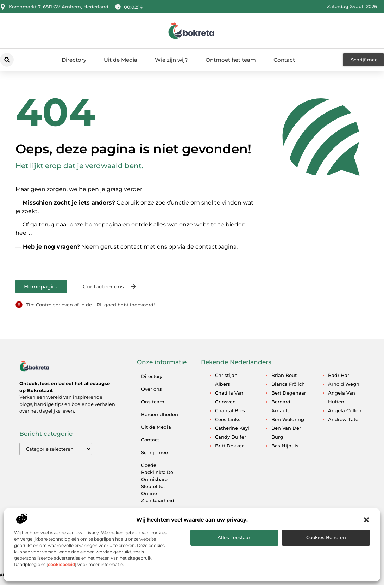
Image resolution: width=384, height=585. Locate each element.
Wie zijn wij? (171, 59)
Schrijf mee (154, 452)
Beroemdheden (159, 414)
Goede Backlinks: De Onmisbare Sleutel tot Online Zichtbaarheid (157, 482)
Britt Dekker (229, 446)
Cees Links (227, 419)
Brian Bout (284, 375)
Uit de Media (120, 59)
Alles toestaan (235, 537)
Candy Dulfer (230, 437)
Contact (284, 59)
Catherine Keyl (232, 428)
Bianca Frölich (288, 384)
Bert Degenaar (288, 393)
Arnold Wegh (343, 384)
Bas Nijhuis (284, 446)
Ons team (152, 401)
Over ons (151, 389)
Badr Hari (339, 375)
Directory (74, 59)
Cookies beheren (326, 537)
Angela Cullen (344, 410)
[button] (366, 519)
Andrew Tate (343, 419)
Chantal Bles (230, 410)
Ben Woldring (287, 419)
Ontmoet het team (231, 59)
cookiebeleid (61, 564)
